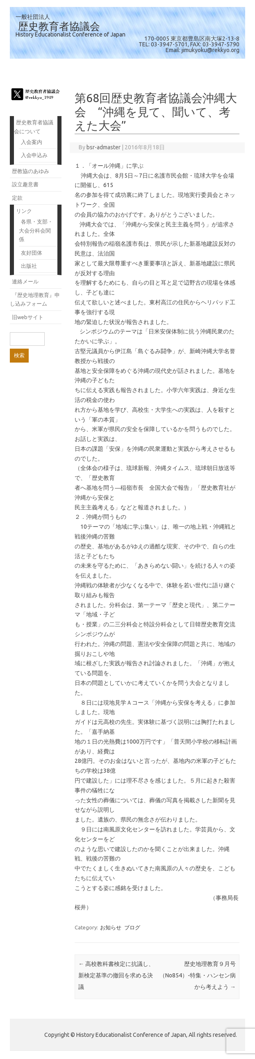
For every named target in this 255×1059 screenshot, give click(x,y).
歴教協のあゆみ (30, 171)
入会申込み (34, 155)
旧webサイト (27, 317)
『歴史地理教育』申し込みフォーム (35, 299)
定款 (17, 198)
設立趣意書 (25, 184)
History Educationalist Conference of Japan (70, 34)
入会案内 (31, 142)
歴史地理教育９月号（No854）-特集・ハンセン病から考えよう (197, 975)
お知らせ (110, 927)
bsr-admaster (104, 147)
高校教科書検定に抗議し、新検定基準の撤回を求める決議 (116, 975)
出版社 (29, 266)
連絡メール (25, 281)
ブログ (132, 927)
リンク (24, 211)
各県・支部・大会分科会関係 (36, 230)
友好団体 (31, 253)
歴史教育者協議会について (33, 126)
